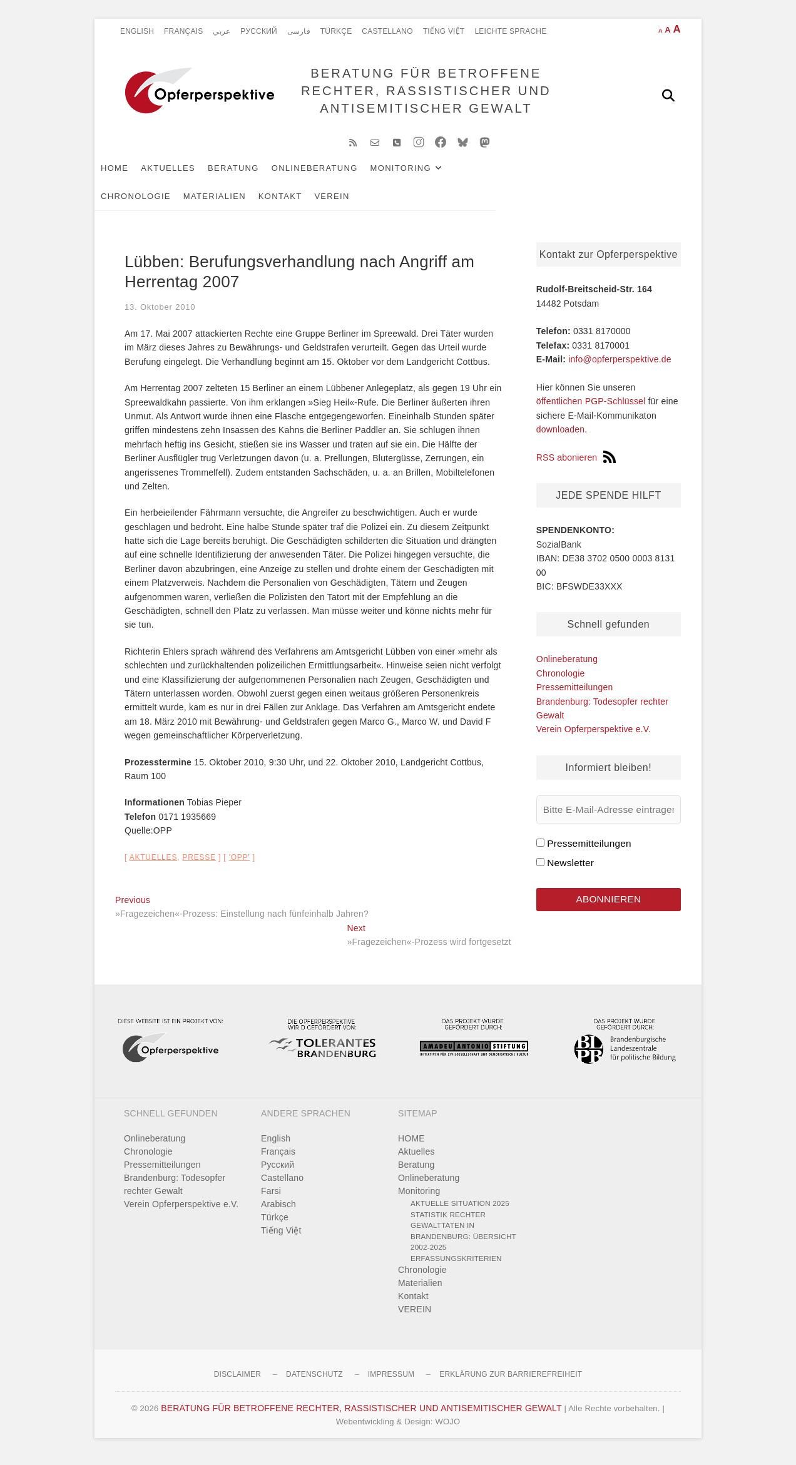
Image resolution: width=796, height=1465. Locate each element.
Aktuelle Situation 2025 (460, 1211)
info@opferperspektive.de (619, 367)
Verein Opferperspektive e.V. (593, 737)
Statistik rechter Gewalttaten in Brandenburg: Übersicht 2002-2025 (463, 1239)
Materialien (589, 176)
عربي (221, 31)
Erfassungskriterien (456, 1266)
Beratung (254, 176)
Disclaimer (237, 1382)
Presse (199, 866)
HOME (135, 176)
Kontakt (143, 204)
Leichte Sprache (510, 31)
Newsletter (570, 870)
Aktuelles (188, 176)
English (137, 31)
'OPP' (239, 866)
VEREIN (195, 204)
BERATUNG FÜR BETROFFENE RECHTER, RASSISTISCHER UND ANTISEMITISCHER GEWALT (422, 94)
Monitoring (421, 176)
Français (183, 31)
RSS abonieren (576, 466)
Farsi (271, 1199)
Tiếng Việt (444, 31)
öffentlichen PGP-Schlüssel (591, 410)
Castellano (387, 31)
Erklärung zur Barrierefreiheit (510, 1382)
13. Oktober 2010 (160, 315)
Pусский (258, 31)
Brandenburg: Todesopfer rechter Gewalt (174, 1192)
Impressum (391, 1382)
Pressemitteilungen (574, 695)
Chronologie (511, 176)
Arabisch (278, 1212)
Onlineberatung (335, 176)
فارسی (298, 31)
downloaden (560, 437)
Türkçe (336, 31)
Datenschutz (314, 1382)
